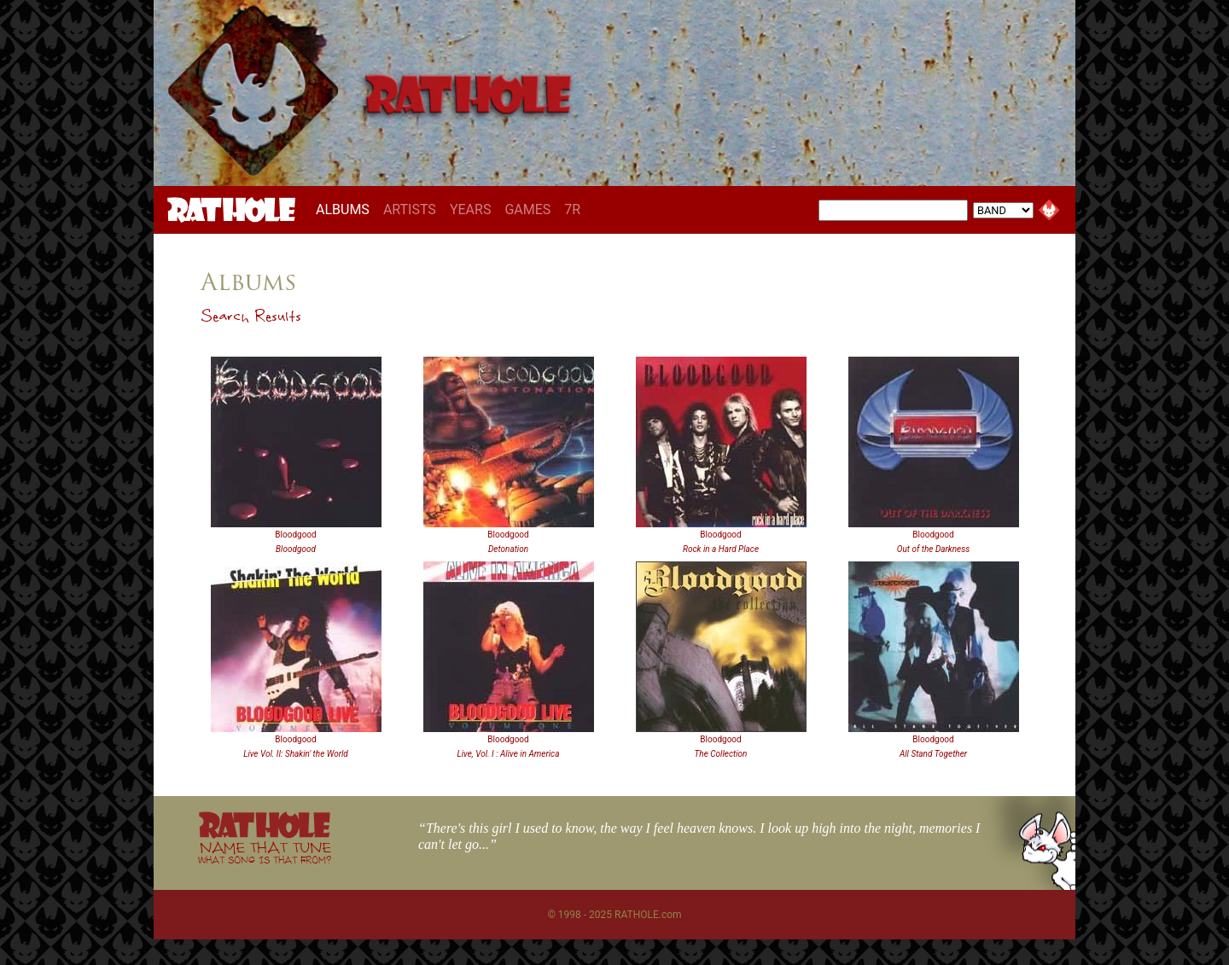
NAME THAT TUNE (264, 852)
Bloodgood (295, 534)
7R (572, 209)
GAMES (527, 209)
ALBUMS (346, 209)
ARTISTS (409, 209)
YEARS (471, 209)
